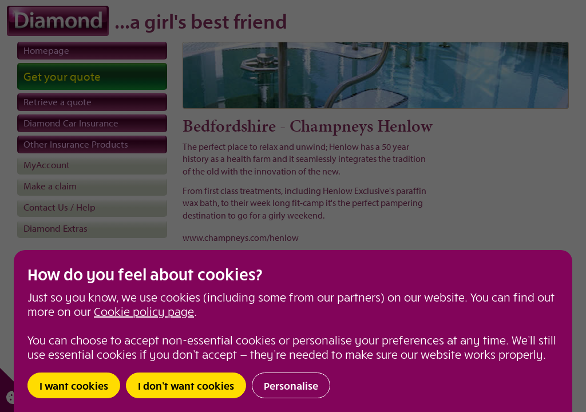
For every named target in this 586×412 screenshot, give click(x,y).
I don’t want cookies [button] (186, 385)
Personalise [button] (291, 385)
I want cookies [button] (73, 385)
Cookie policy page (144, 311)
